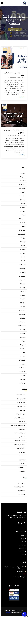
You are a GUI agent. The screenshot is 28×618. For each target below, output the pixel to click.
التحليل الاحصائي (21, 406)
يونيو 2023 (22, 287)
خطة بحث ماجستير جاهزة (19, 444)
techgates (8, 612)
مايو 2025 (22, 203)
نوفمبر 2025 (22, 188)
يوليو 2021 (22, 375)
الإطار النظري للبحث (20, 402)
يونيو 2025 (22, 200)
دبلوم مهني (22, 452)
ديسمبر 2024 (22, 219)
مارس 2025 (22, 211)
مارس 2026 (22, 177)
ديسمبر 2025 (22, 184)
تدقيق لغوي (22, 421)
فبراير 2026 (22, 181)
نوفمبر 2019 (22, 383)
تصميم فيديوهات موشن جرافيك (17, 425)
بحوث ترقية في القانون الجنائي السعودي (14, 131)
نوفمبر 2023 (22, 268)
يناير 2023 (23, 307)
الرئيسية (23, 536)
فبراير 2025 (22, 215)
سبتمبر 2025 (22, 196)
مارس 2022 (22, 345)
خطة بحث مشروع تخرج (20, 448)
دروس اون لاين (21, 463)
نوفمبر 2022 (22, 314)
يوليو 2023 (22, 284)
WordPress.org (21, 494)
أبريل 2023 (22, 295)
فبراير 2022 (22, 349)
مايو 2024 (22, 245)
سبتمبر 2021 (22, 368)
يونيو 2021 (22, 379)
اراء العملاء (22, 548)
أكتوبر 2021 (22, 364)
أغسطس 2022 (21, 326)
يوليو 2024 (22, 238)
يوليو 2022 (22, 329)
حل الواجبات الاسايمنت (20, 433)
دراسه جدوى (22, 460)
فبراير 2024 (22, 257)
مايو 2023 (22, 291)
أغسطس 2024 (21, 234)
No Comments (11, 78)
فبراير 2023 (22, 303)
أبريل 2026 (22, 173)
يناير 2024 (23, 261)
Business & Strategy (20, 395)
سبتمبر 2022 (22, 322)
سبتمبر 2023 (22, 276)
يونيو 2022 (22, 333)
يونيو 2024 (22, 242)
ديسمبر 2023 (22, 265)
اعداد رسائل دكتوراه (20, 399)
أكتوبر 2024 (22, 226)
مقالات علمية (21, 551)
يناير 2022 (23, 352)
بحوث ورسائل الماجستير (19, 418)
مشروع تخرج (22, 471)
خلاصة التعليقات (21, 491)
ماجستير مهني (21, 467)
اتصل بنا (23, 554)
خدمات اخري (22, 437)
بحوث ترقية (22, 410)
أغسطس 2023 (21, 280)
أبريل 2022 (22, 341)
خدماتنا (23, 542)
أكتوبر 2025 (22, 192)
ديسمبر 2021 (22, 356)
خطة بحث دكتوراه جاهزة (19, 441)
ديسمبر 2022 (22, 310)
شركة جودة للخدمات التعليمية (14, 28)
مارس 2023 (22, 299)
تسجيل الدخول (21, 483)
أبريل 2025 (22, 207)
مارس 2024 (22, 253)
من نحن (23, 539)
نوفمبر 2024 (22, 223)
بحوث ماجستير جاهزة (20, 414)
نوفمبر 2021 (22, 360)
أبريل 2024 (22, 249)
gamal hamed (20, 78)
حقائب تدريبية (22, 429)
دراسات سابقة (21, 456)
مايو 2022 (22, 337)
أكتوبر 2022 (22, 318)
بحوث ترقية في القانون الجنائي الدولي (14, 73)
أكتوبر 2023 (22, 272)
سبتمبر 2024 (22, 230)
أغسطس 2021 (21, 371)
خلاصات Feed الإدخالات (19, 487)
